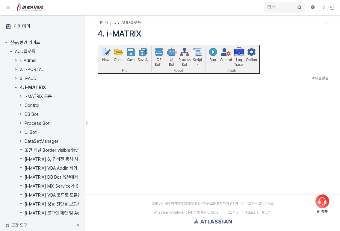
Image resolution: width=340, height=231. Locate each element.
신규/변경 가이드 (25, 42)
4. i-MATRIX (33, 87)
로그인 (327, 7)
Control (32, 105)
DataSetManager (41, 141)
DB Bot (31, 114)
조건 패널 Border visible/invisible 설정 (61, 150)
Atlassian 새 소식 (258, 212)
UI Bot (31, 132)
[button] (8, 7)
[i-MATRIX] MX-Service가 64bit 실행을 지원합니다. (73, 186)
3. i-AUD (28, 78)
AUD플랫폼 (25, 51)
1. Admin (28, 60)
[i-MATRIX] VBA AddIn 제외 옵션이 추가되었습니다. (72, 168)
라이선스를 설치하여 (215, 203)
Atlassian (213, 221)
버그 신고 (232, 212)
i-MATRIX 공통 (38, 96)
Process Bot (37, 123)
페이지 (102, 22)
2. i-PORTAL (32, 69)
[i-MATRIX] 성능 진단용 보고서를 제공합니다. (66, 204)
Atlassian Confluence (172, 212)
